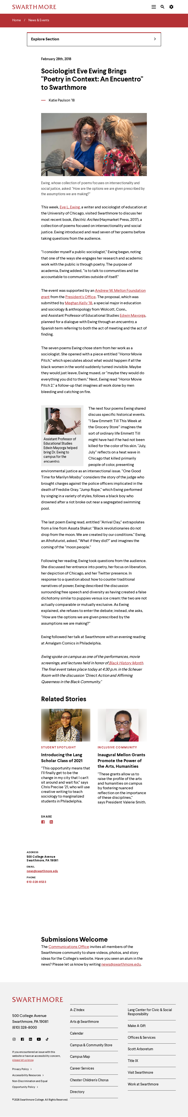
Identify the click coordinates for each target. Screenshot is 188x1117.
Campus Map (80, 1057)
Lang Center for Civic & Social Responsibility (150, 1012)
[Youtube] (39, 1040)
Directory (77, 1092)
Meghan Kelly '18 (78, 303)
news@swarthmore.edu (121, 965)
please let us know (22, 1060)
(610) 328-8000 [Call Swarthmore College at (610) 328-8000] (24, 1028)
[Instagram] (15, 1040)
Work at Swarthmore (143, 1084)
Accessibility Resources (28, 1076)
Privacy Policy (22, 1069)
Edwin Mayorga (132, 316)
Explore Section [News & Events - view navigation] (93, 39)
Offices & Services (141, 1037)
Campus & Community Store (91, 1045)
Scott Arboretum (140, 1049)
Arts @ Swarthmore (84, 1022)
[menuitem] (153, 6)
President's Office (80, 297)
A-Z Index (77, 1010)
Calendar (76, 1033)
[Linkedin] (51, 822)
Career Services (82, 1068)
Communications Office (68, 947)
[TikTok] (47, 1040)
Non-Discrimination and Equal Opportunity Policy (29, 1085)
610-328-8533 (36, 882)
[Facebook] (43, 822)
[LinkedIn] (30, 1040)
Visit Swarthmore (140, 1072)
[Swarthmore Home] (37, 1000)
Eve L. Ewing (70, 207)
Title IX (133, 1061)
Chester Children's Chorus (89, 1080)
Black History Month (125, 663)
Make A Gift (137, 1026)
